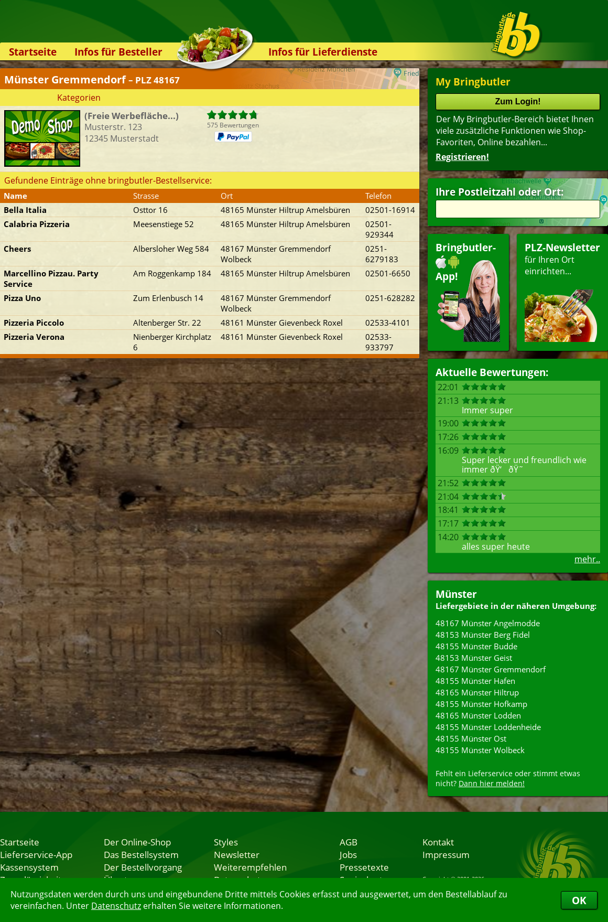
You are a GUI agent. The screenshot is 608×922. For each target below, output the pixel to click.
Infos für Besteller (118, 51)
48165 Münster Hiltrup (477, 692)
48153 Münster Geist (474, 657)
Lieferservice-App (36, 854)
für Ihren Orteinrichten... (562, 291)
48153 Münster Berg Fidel (483, 634)
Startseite (33, 51)
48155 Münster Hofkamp (481, 704)
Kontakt (438, 841)
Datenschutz (116, 906)
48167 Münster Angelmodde (488, 623)
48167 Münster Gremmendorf (491, 669)
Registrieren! (462, 157)
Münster (456, 594)
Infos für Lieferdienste (322, 51)
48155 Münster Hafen (475, 681)
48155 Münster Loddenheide (488, 727)
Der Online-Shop (137, 841)
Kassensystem (29, 867)
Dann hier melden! (492, 783)
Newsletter (236, 854)
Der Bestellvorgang (143, 867)
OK (579, 900)
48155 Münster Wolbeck (480, 750)
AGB (348, 841)
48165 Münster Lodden (478, 715)
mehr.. (587, 559)
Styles (226, 841)
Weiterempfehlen (250, 867)
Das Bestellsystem (141, 854)
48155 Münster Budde (476, 646)
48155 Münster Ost (471, 738)
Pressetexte (364, 867)
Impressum (446, 854)
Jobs (348, 854)
